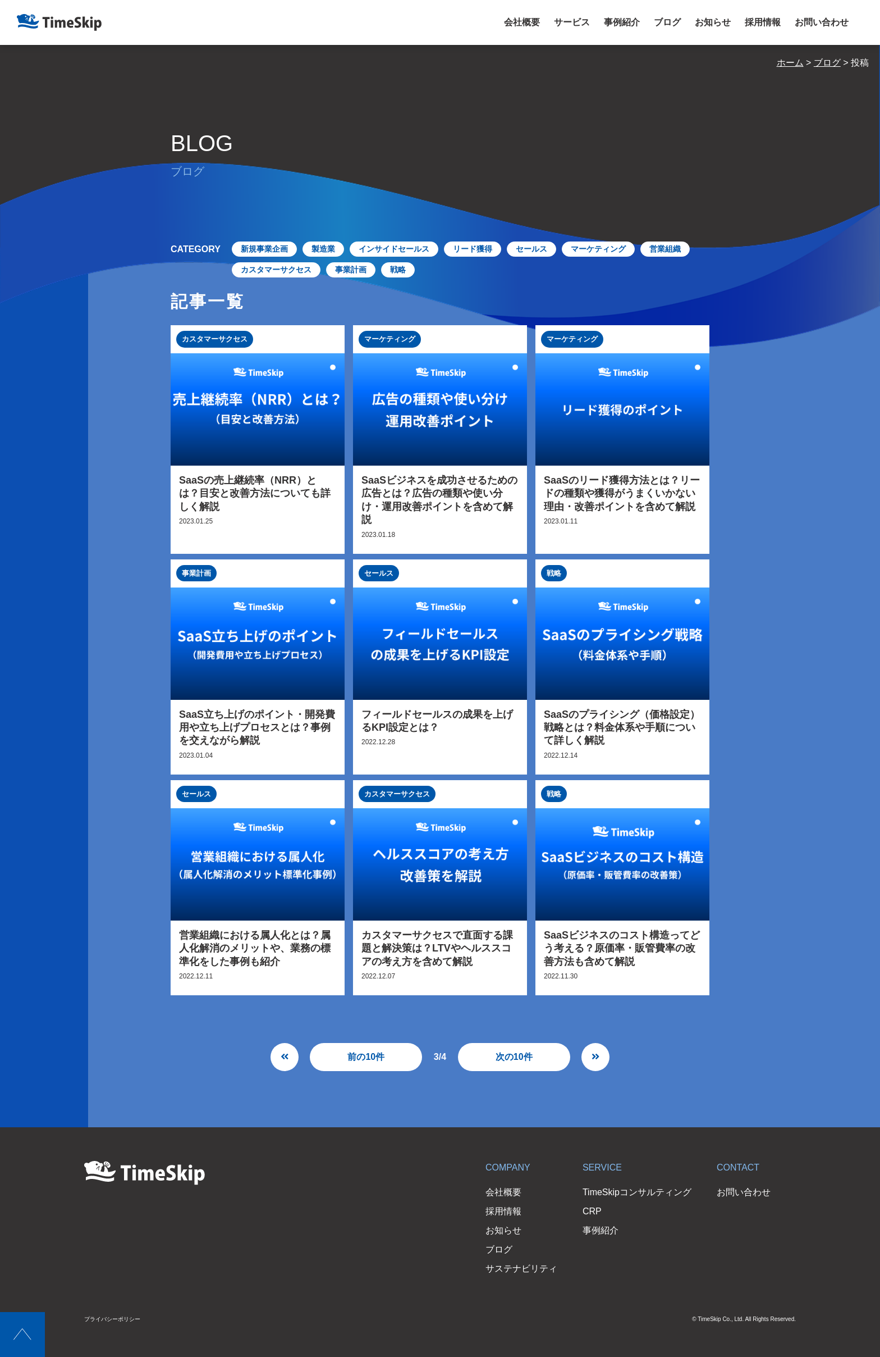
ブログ (667, 22)
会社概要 (522, 22)
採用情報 (763, 22)
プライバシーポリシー (112, 1319)
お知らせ (713, 22)
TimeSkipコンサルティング (637, 1192)
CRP (592, 1211)
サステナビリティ (521, 1268)
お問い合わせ (822, 22)
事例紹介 (622, 22)
